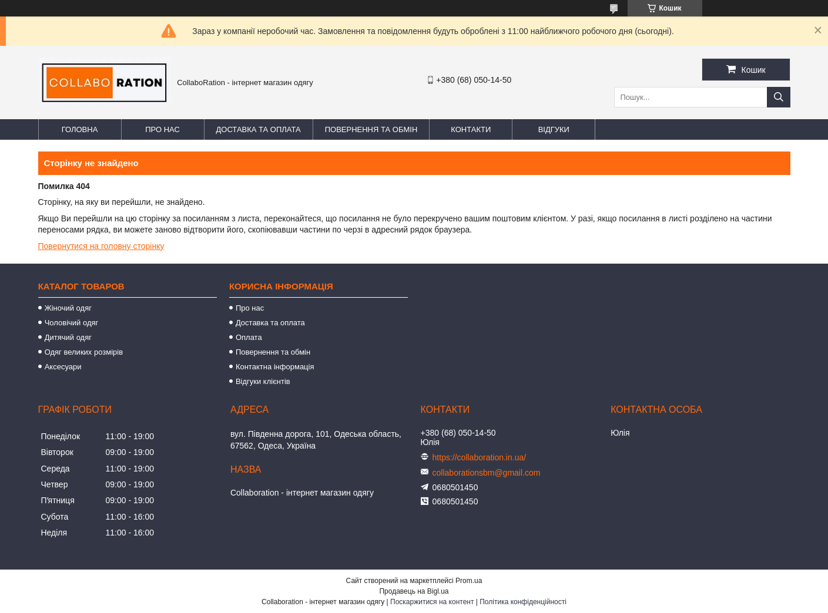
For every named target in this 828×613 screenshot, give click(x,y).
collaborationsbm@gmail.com (487, 472)
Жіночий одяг (68, 308)
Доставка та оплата (258, 129)
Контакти (471, 129)
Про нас (162, 129)
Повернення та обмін (371, 129)
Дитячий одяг (68, 337)
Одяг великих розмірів (84, 352)
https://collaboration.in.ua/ (480, 457)
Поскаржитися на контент (432, 602)
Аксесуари (63, 366)
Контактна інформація (275, 366)
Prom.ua (468, 581)
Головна (80, 129)
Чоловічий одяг (72, 322)
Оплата (249, 337)
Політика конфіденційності (523, 602)
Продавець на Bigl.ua (413, 591)
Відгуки (553, 129)
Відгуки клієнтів (263, 381)
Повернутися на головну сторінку (101, 246)
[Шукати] (778, 97)
